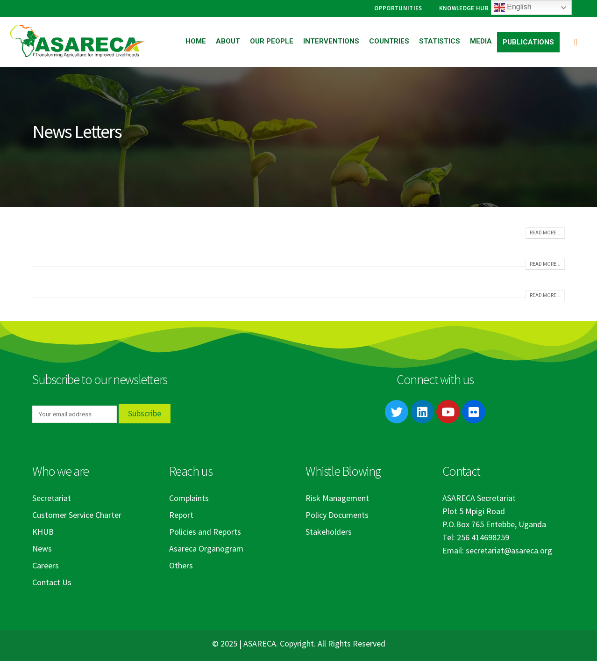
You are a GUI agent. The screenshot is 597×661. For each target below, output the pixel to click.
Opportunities (398, 8)
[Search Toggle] (576, 42)
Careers (45, 565)
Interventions (331, 41)
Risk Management (337, 498)
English (513, 7)
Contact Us (51, 582)
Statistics (439, 41)
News (42, 548)
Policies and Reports (205, 531)
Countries (389, 41)
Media (481, 41)
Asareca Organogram (206, 548)
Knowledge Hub (464, 8)
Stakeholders (329, 531)
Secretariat (51, 498)
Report (181, 514)
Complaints (189, 498)
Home (195, 41)
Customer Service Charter (76, 514)
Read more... (545, 232)
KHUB (43, 531)
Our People (271, 41)
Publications (528, 42)
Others (181, 565)
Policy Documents (337, 514)
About (228, 41)
